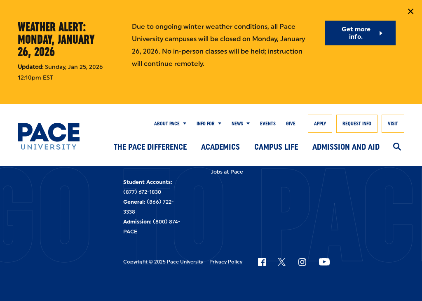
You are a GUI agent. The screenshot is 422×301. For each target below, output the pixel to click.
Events (268, 124)
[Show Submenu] (183, 123)
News (237, 124)
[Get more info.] (360, 33)
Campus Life (276, 147)
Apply (320, 124)
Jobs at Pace (227, 172)
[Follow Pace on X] (282, 262)
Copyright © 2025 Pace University (163, 262)
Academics (220, 147)
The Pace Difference (150, 147)
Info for (206, 124)
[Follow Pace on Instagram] (302, 262)
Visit (393, 124)
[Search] (397, 147)
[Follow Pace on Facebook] (262, 262)
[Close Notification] (411, 11)
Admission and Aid (346, 147)
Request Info (356, 124)
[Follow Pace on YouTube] (324, 262)
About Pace (167, 124)
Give (290, 124)
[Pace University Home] (49, 136)
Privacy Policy (225, 262)
